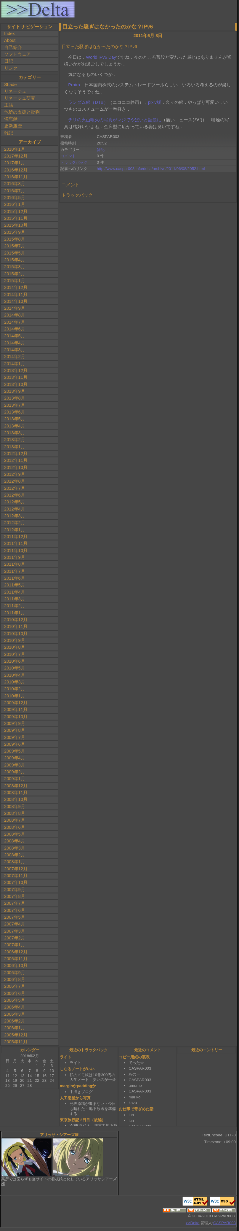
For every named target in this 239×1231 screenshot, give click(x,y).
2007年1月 (14, 944)
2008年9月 (14, 806)
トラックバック (73, 162)
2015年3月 (14, 266)
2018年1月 (14, 149)
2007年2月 (14, 938)
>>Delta (193, 1223)
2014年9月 (14, 308)
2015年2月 (14, 273)
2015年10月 (16, 225)
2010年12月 (16, 619)
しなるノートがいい (77, 1069)
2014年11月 (16, 294)
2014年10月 (16, 301)
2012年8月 (14, 481)
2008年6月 (14, 827)
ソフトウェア (17, 54)
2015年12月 (16, 211)
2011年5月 (14, 585)
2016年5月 (14, 197)
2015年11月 (16, 218)
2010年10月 (16, 633)
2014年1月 (14, 363)
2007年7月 (14, 903)
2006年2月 (14, 1021)
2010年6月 (14, 661)
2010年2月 (14, 688)
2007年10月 (16, 882)
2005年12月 (16, 1035)
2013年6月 (14, 412)
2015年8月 (14, 239)
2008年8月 (14, 813)
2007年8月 (14, 896)
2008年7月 (14, 820)
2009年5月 (14, 751)
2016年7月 (14, 190)
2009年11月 (16, 709)
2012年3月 (14, 515)
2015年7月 (14, 246)
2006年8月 (14, 979)
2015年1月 (14, 280)
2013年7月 (14, 405)
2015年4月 (14, 259)
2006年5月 (14, 1000)
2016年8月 (14, 183)
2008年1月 (14, 861)
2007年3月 (14, 931)
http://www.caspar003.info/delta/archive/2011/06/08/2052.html (151, 168)
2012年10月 (16, 467)
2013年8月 (14, 398)
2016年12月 (16, 170)
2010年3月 (14, 682)
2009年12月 (16, 702)
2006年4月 (14, 1007)
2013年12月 (16, 370)
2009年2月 (14, 771)
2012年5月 (14, 502)
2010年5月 (14, 668)
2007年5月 (14, 917)
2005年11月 (16, 1041)
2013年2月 (14, 439)
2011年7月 (14, 571)
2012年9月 (14, 474)
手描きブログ (81, 1092)
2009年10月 (16, 716)
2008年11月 (16, 792)
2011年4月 (14, 592)
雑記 (8, 133)
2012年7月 (14, 488)
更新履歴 (13, 125)
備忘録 (10, 119)
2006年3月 (14, 1014)
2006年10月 (16, 965)
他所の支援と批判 (22, 112)
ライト (65, 1057)
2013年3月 (14, 432)
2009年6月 (14, 744)
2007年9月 (14, 889)
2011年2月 (14, 605)
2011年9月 (14, 557)
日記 (8, 61)
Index (9, 33)
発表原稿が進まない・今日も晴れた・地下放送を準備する (93, 1108)
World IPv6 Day (101, 57)
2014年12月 (16, 287)
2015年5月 (14, 253)
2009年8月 (14, 730)
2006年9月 (14, 972)
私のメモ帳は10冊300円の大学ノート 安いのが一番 (93, 1077)
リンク (10, 68)
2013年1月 (14, 446)
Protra (74, 84)
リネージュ (15, 91)
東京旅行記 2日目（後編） (82, 1120)
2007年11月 (16, 875)
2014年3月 (14, 349)
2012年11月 (16, 460)
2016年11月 (16, 176)
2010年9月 (14, 640)
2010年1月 (14, 696)
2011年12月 (16, 536)
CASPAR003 (224, 1223)
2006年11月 (16, 958)
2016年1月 (14, 204)
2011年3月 (14, 599)
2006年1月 (14, 1027)
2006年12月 (16, 952)
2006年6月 (14, 993)
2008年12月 (16, 785)
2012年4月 (14, 509)
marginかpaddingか (78, 1086)
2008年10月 (16, 799)
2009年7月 (14, 737)
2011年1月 (14, 612)
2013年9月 (14, 391)
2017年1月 (14, 162)
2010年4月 (14, 675)
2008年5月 (14, 834)
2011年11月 (16, 543)
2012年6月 (14, 495)
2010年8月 (14, 647)
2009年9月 (14, 723)
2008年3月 (14, 848)
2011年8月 (14, 564)
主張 (8, 105)
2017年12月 (16, 156)
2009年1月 (14, 778)
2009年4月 (14, 758)
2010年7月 (14, 654)
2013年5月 (14, 418)
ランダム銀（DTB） (88, 102)
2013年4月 (14, 426)
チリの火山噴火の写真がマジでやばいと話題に (114, 119)
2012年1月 (14, 529)
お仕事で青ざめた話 (136, 1109)
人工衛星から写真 (75, 1098)
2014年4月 (14, 343)
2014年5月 (14, 335)
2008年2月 (14, 855)
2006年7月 (14, 986)
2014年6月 (14, 329)
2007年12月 (16, 868)
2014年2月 (14, 356)
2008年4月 (14, 841)
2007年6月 (14, 910)
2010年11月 (16, 626)
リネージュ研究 (19, 98)
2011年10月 (16, 550)
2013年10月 (16, 384)
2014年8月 (14, 315)
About (9, 40)
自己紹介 (13, 47)
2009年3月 (14, 765)
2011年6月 (14, 578)
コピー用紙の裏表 (134, 1057)
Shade (10, 84)
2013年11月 (16, 377)
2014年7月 (14, 322)
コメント (68, 156)
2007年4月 (14, 924)
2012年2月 (14, 522)
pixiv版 (154, 102)
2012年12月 (16, 453)
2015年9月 (14, 232)
